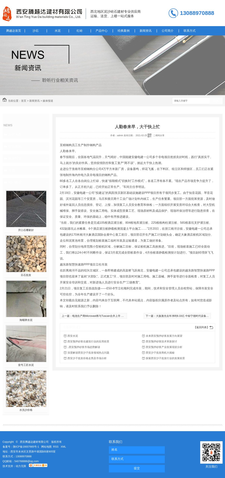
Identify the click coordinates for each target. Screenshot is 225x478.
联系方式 (190, 30)
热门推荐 (15, 182)
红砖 (80, 30)
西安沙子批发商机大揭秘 (160, 352)
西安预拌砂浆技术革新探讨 (161, 341)
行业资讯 (15, 146)
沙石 (36, 30)
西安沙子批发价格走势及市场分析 (87, 358)
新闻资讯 (146, 30)
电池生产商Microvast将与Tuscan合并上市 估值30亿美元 (104, 315)
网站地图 (46, 446)
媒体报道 (48, 100)
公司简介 (168, 30)
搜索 (216, 101)
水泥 (58, 30)
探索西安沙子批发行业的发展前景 (165, 358)
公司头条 (15, 134)
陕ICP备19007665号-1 (26, 446)
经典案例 (124, 30)
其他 (11, 170)
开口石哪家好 (26, 230)
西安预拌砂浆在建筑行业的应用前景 (88, 341)
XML (63, 446)
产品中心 (102, 30)
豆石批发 (26, 275)
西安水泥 (72, 335)
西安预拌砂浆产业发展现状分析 (164, 347)
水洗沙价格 (25, 409)
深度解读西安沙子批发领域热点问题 (88, 352)
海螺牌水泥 (25, 319)
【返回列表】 (201, 327)
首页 (23, 100)
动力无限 (21, 466)
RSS (56, 446)
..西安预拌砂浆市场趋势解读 (83, 347)
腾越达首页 (13, 30)
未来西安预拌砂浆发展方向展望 (164, 335)
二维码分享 (158, 135)
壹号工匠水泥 (26, 364)
